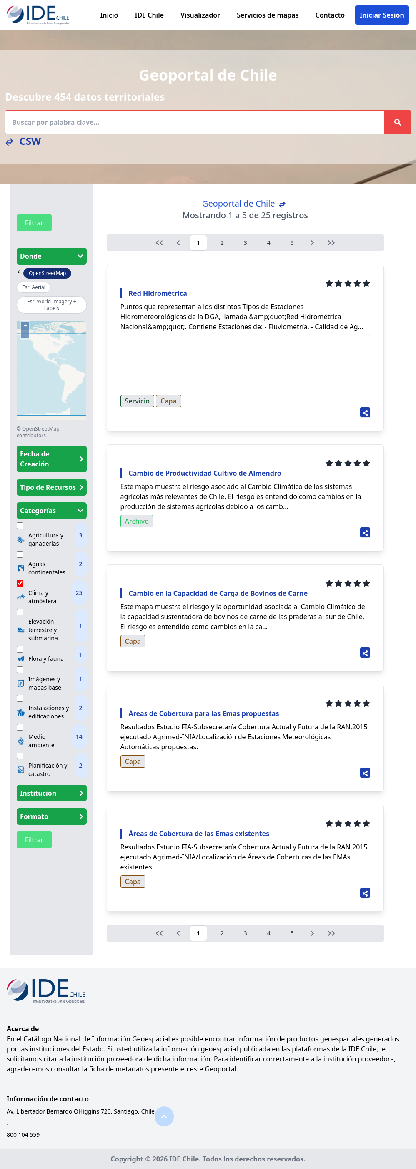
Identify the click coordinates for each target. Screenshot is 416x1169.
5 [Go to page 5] (292, 243)
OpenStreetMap (47, 273)
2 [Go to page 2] (222, 243)
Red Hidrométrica (158, 293)
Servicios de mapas (267, 15)
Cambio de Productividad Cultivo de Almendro (205, 473)
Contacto (330, 15)
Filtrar (34, 222)
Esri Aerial (33, 287)
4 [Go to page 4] (269, 243)
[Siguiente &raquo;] (312, 243)
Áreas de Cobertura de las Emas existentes (199, 833)
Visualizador (200, 15)
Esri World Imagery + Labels (51, 305)
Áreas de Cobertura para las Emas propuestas (204, 713)
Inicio (109, 15)
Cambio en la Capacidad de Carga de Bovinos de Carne (218, 593)
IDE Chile (149, 15)
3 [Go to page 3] (245, 243)
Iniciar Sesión (382, 15)
